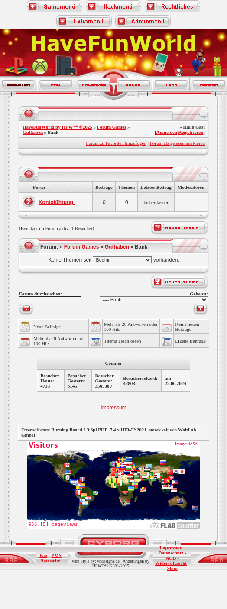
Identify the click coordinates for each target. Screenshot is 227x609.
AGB (171, 557)
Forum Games (111, 127)
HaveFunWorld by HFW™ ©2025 (57, 127)
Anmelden (166, 132)
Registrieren (190, 132)
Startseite (50, 560)
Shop (172, 568)
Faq (43, 555)
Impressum (113, 408)
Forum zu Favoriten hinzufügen (116, 143)
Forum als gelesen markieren (177, 143)
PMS (57, 555)
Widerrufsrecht (171, 563)
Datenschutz (170, 552)
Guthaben (33, 132)
